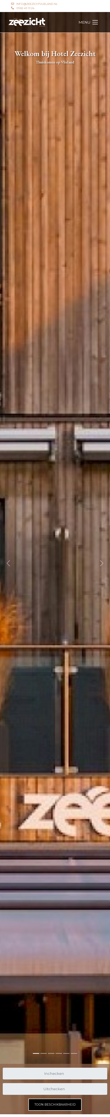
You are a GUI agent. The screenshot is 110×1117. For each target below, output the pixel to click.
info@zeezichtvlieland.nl (37, 3)
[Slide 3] (59, 1053)
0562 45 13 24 (25, 8)
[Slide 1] (43, 1053)
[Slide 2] (51, 1053)
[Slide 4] (66, 1053)
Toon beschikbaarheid (55, 1104)
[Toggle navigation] (89, 22)
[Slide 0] (36, 1053)
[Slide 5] (74, 1053)
